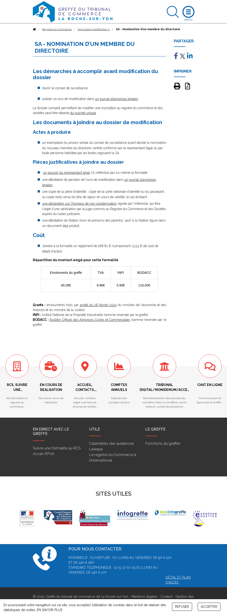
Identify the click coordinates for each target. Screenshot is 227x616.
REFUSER (182, 607)
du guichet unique (83, 113)
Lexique (96, 449)
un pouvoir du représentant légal (66, 172)
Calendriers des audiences (111, 443)
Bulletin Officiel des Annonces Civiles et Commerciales (90, 320)
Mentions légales (144, 596)
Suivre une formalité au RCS (57, 448)
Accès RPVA (43, 454)
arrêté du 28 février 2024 (98, 305)
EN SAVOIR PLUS (49, 610)
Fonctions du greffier (162, 443)
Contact (166, 596)
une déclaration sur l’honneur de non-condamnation (79, 203)
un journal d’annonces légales (116, 99)
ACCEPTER (209, 607)
